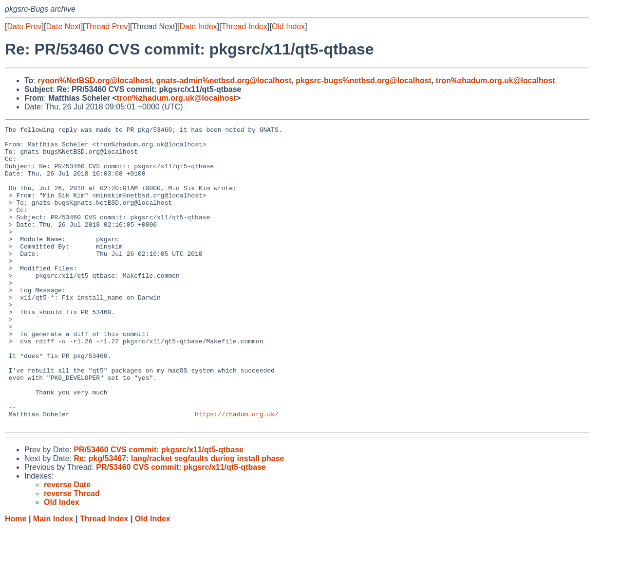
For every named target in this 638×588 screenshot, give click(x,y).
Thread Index (244, 26)
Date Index (198, 26)
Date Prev (24, 26)
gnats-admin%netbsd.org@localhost (223, 80)
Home (15, 578)
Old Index (288, 26)
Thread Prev (106, 26)
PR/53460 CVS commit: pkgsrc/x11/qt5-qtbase (159, 509)
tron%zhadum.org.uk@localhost (495, 80)
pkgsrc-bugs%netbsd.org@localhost (364, 80)
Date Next (63, 26)
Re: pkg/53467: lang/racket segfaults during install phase (179, 518)
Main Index (53, 578)
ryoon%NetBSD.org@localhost (94, 80)
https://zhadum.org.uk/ (237, 472)
